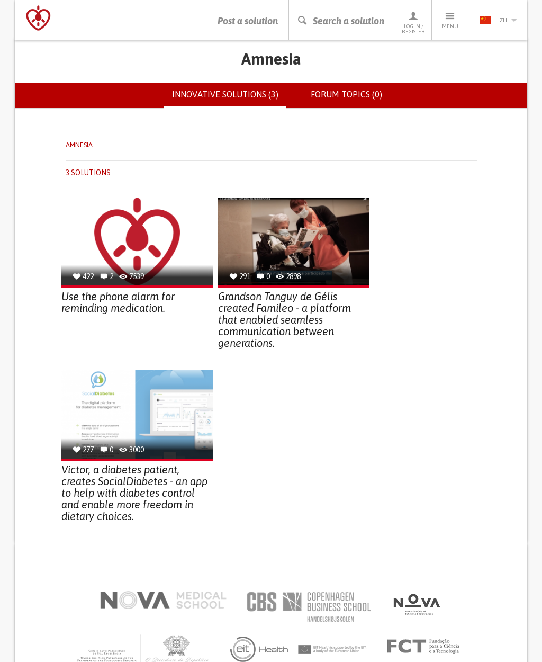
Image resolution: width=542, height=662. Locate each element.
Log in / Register (413, 22)
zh (498, 20)
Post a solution (248, 20)
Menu (450, 20)
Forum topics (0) (346, 94)
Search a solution (340, 21)
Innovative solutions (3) (229, 98)
